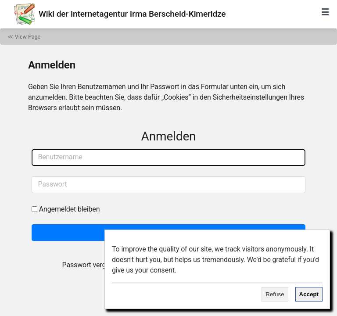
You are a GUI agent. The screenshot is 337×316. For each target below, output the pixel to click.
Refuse (274, 294)
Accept (309, 294)
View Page (27, 36)
